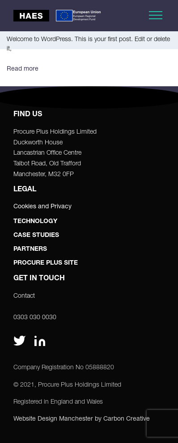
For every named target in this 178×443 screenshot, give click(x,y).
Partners (30, 249)
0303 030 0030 (34, 317)
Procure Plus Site (45, 263)
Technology (35, 222)
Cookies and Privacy (42, 206)
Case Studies (36, 235)
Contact (24, 295)
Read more (22, 68)
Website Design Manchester (53, 418)
